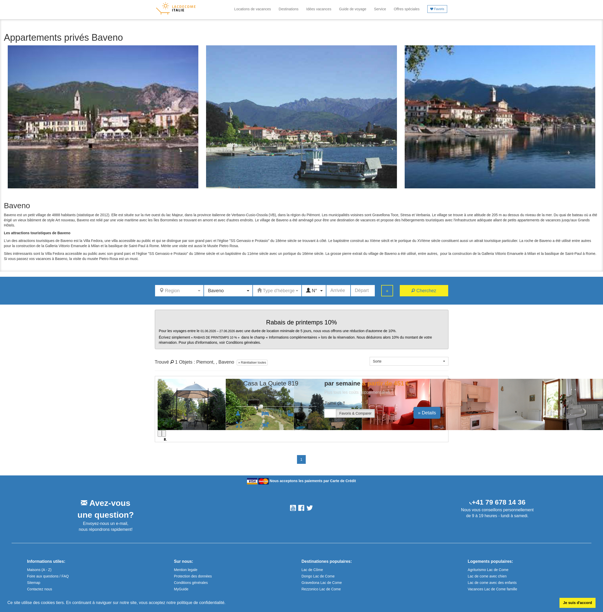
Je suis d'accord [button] (577, 603)
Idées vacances (318, 9)
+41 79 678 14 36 (498, 502)
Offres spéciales (407, 9)
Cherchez (423, 290)
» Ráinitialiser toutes (252, 362)
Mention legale (185, 570)
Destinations (289, 9)
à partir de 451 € (385, 383)
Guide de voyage (352, 9)
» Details (427, 412)
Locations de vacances (252, 9)
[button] (227, 603)
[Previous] (160, 433)
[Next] (164, 433)
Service (380, 9)
